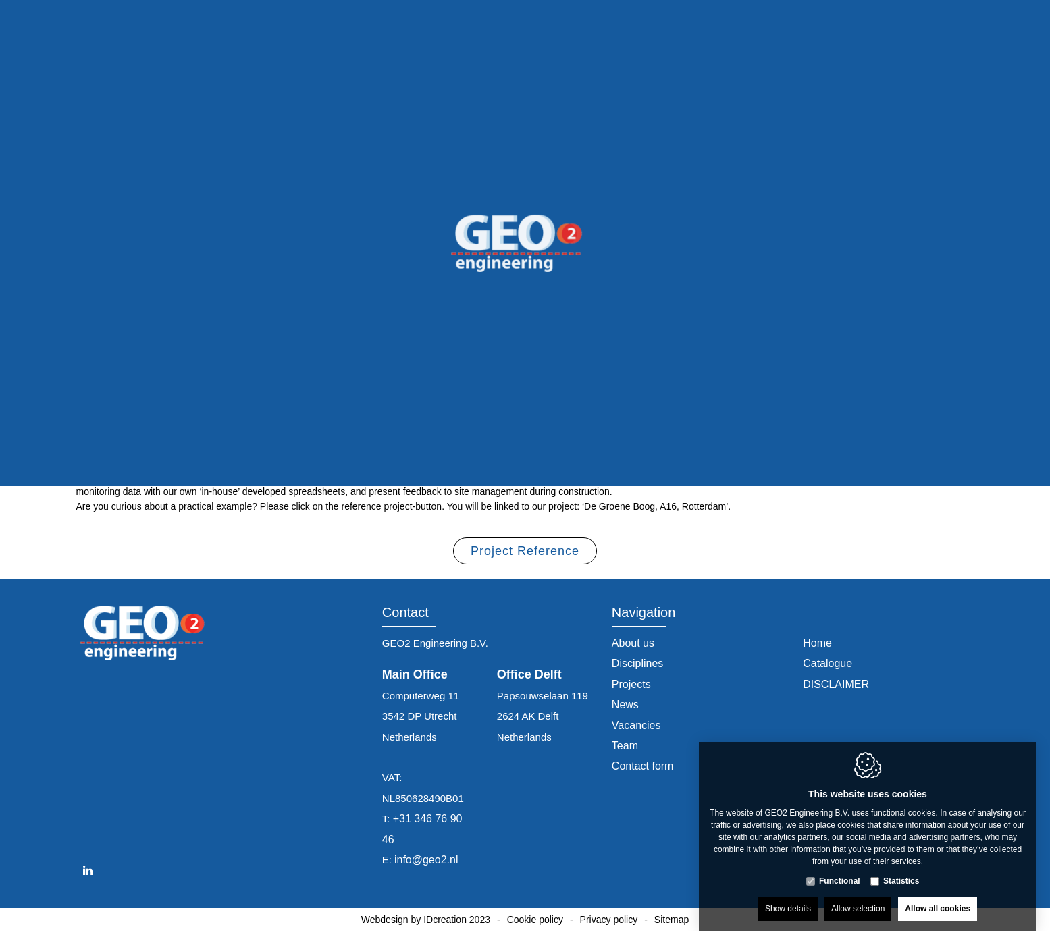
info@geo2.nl (426, 860)
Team (625, 745)
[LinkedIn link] (88, 871)
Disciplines (637, 663)
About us (633, 643)
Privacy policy (609, 919)
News (625, 704)
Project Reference (525, 553)
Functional (839, 867)
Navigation (644, 613)
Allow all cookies (937, 895)
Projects (631, 684)
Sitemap (671, 919)
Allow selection (858, 895)
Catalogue (827, 663)
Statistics (901, 867)
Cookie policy (535, 919)
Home (817, 643)
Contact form (643, 766)
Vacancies (636, 725)
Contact (405, 613)
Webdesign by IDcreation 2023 (425, 919)
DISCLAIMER (836, 684)
